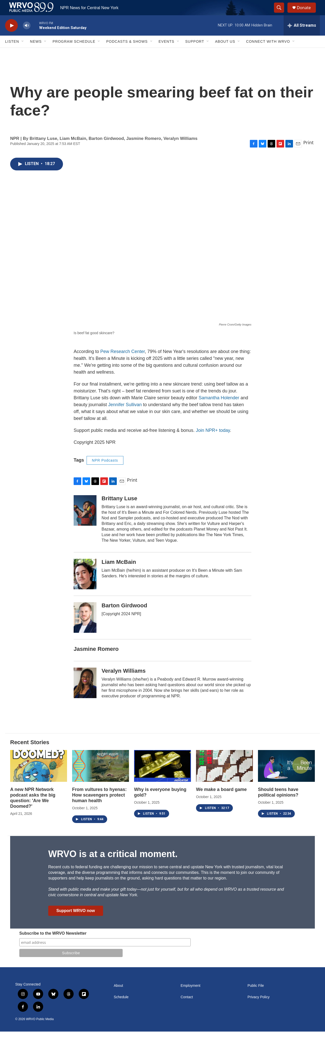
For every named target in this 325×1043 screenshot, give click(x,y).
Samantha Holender (219, 409)
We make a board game (221, 800)
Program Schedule (74, 53)
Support (194, 53)
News (36, 53)
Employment (190, 997)
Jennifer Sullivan (125, 416)
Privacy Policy (259, 1008)
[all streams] (302, 37)
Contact (187, 1008)
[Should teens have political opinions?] (286, 777)
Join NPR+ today (213, 441)
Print (308, 154)
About (118, 997)
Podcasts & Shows (127, 53)
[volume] (26, 37)
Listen (12, 53)
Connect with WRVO (268, 53)
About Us (225, 53)
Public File (256, 997)
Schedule (121, 1008)
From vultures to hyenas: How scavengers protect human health (99, 806)
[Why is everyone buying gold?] (162, 777)
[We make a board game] (224, 777)
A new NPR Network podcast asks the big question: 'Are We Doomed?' (32, 809)
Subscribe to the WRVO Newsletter (53, 945)
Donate (307, 13)
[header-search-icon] (281, 13)
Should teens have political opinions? (278, 803)
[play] (11, 37)
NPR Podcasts (105, 472)
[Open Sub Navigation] (23, 53)
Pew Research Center (122, 362)
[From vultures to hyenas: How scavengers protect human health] (100, 777)
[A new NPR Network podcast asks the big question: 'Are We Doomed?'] (38, 777)
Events (166, 53)
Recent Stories (29, 754)
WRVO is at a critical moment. (112, 865)
